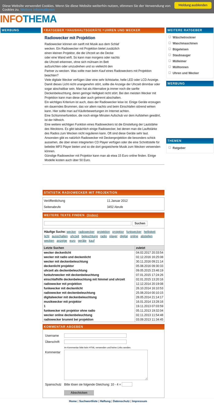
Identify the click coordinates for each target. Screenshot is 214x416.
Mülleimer (180, 62)
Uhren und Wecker (122, 31)
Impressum (139, 408)
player (113, 237)
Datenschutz (121, 408)
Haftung (105, 408)
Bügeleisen (181, 50)
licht (46, 237)
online (134, 237)
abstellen (147, 237)
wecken (49, 242)
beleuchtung (89, 237)
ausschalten (60, 237)
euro (73, 242)
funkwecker (133, 233)
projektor (118, 233)
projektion (103, 233)
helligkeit (150, 233)
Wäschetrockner (184, 38)
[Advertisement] (20, 109)
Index (92, 216)
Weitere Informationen (72, 10)
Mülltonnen (181, 68)
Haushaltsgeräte (84, 31)
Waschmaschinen (185, 44)
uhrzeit (74, 237)
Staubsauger (182, 56)
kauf (92, 242)
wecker (71, 233)
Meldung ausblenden (193, 5)
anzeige (62, 242)
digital (124, 237)
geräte (82, 242)
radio (103, 237)
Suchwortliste (88, 408)
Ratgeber (55, 31)
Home (73, 408)
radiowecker (87, 233)
